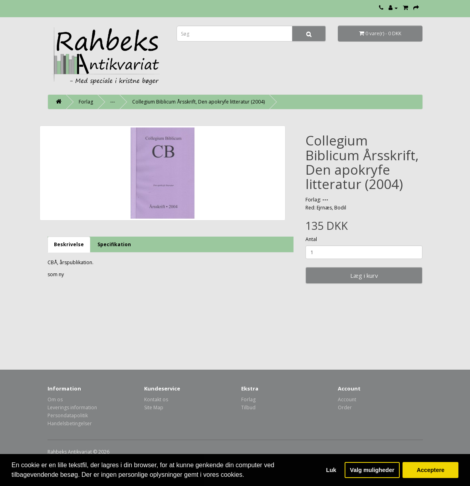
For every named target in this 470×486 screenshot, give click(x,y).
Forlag (86, 101)
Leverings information (72, 407)
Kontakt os (156, 399)
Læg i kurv (364, 275)
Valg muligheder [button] (372, 470)
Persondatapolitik (68, 415)
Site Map (153, 407)
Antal (311, 239)
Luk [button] (331, 470)
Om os (55, 399)
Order (345, 407)
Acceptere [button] (430, 470)
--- (112, 101)
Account (347, 399)
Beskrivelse (69, 244)
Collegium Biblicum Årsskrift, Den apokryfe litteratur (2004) (198, 101)
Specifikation (114, 244)
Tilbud (248, 407)
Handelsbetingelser (70, 423)
